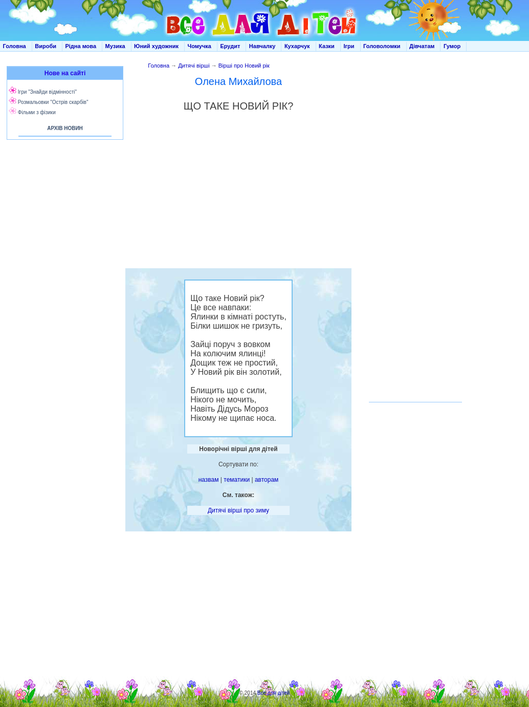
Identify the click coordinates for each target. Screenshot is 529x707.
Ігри (348, 46)
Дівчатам (421, 46)
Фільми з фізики (37, 112)
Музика (115, 46)
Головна (14, 46)
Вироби (45, 46)
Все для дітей (273, 693)
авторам (266, 479)
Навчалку (262, 46)
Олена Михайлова (238, 81)
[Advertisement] (63, 245)
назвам (209, 479)
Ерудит (230, 46)
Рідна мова (80, 46)
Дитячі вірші (194, 65)
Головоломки (382, 46)
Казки (327, 46)
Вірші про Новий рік (244, 65)
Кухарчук (297, 46)
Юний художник (156, 46)
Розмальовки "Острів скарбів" (53, 102)
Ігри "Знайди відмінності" (47, 92)
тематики (237, 479)
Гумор (452, 46)
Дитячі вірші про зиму (238, 510)
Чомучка (199, 46)
